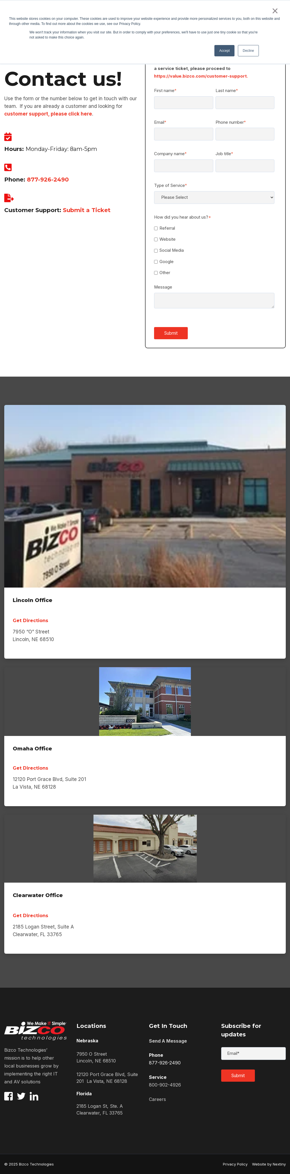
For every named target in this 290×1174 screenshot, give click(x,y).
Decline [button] (248, 51)
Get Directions (30, 620)
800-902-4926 (165, 1085)
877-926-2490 (48, 179)
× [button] (275, 10)
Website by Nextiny (267, 1164)
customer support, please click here (48, 114)
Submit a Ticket (86, 210)
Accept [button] (224, 51)
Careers (157, 1099)
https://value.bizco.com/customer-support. (201, 76)
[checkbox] (214, 251)
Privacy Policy (235, 1164)
